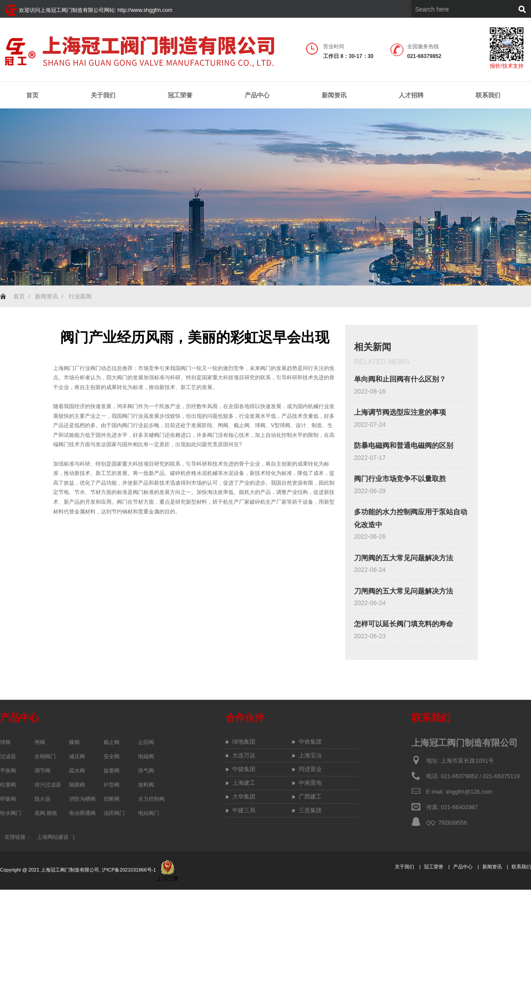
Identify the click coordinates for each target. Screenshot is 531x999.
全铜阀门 (45, 756)
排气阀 (146, 771)
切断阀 (111, 799)
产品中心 (257, 95)
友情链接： (17, 837)
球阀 (5, 742)
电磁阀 (146, 756)
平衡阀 (8, 771)
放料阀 (146, 785)
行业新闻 (80, 296)
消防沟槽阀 (82, 799)
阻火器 (42, 799)
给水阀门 (10, 813)
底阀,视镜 (46, 813)
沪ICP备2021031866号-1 (129, 869)
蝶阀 (74, 742)
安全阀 (111, 756)
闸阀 (40, 742)
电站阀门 (148, 813)
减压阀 (77, 756)
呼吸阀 (8, 799)
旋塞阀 (111, 771)
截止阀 (111, 742)
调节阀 (42, 771)
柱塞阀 (8, 785)
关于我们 (103, 95)
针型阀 (111, 785)
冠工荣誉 (180, 95)
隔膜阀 (77, 785)
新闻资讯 (334, 95)
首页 (32, 95)
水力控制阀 (151, 799)
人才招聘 (411, 95)
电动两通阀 (82, 813)
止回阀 (146, 742)
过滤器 (8, 756)
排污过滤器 (48, 785)
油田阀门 (114, 813)
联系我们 (488, 95)
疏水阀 (77, 771)
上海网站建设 (53, 837)
